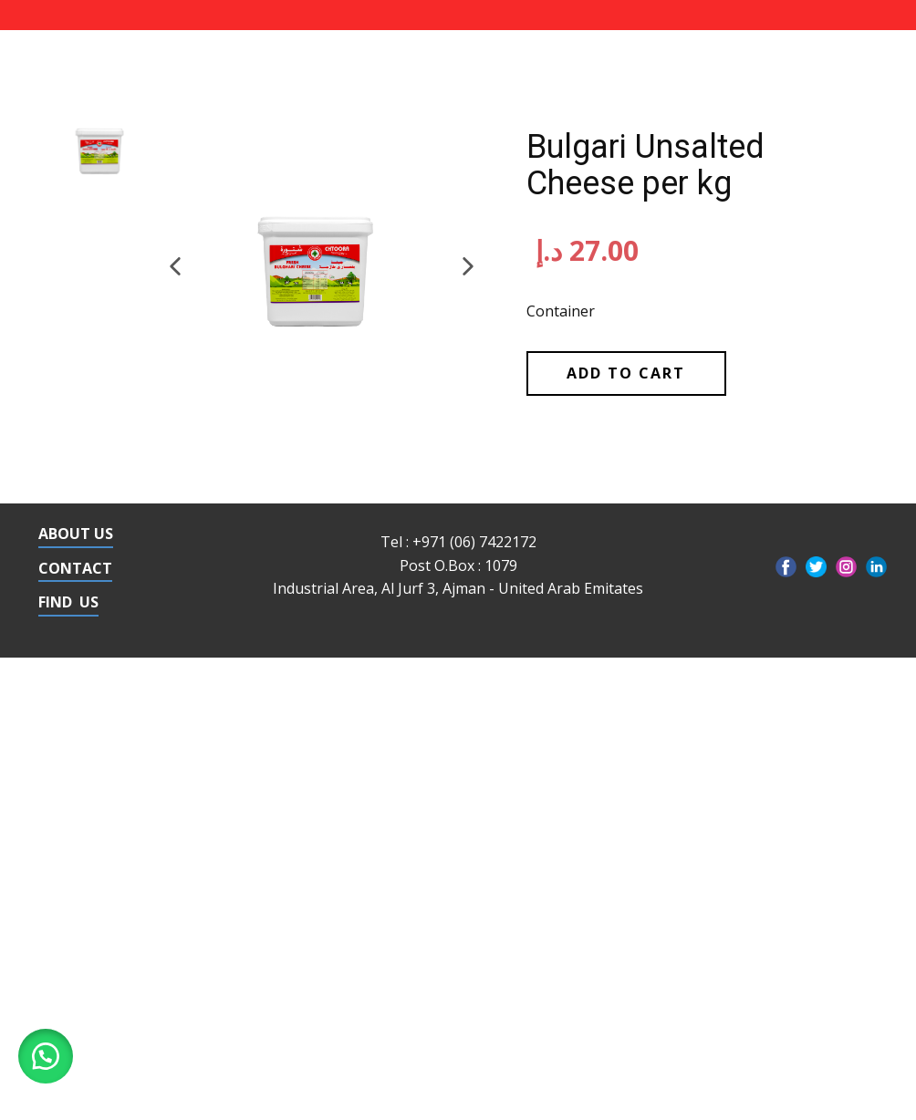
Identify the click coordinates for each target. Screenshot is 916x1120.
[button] (175, 266)
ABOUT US (75, 534)
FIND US (68, 602)
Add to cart (626, 373)
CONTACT (75, 568)
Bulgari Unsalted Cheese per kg (645, 165)
